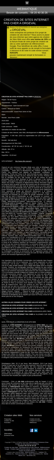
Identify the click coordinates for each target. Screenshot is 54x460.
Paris (22, 452)
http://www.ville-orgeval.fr (23, 161)
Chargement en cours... (27, 74)
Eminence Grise (43, 442)
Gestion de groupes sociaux (39, 449)
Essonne (8, 454)
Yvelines (41, 452)
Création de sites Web (11, 447)
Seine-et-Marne (29, 452)
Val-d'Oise (29, 455)
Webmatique (33, 442)
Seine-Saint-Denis (34, 454)
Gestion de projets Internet (27, 450)
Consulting (35, 444)
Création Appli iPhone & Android (20, 449)
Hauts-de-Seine (20, 454)
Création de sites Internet (23, 444)
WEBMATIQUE (27, 8)
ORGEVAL (37, 96)
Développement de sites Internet (29, 447)
